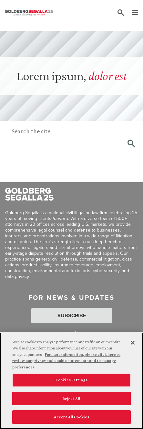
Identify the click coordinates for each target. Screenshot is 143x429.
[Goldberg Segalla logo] (29, 13)
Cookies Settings (71, 379)
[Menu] (131, 12)
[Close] (133, 343)
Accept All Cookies (71, 417)
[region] (71, 380)
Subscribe (71, 315)
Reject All (71, 398)
